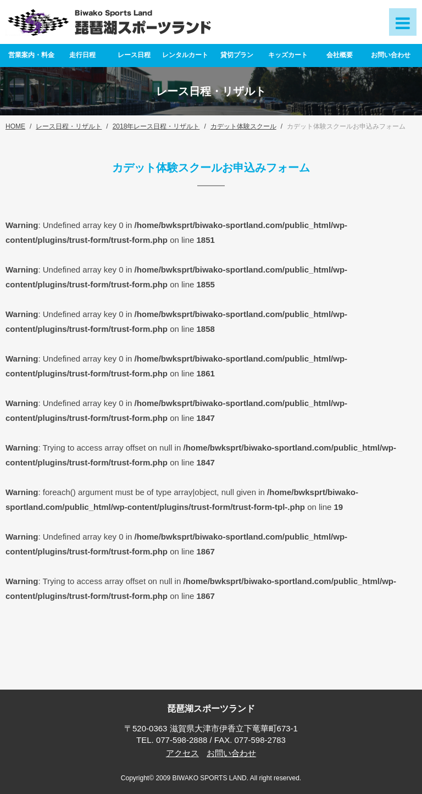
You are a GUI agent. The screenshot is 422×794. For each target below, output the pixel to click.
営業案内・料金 (31, 55)
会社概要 (339, 55)
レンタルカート (185, 55)
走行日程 (82, 55)
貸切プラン (236, 55)
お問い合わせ (390, 55)
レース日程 (134, 55)
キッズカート (288, 55)
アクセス (182, 753)
